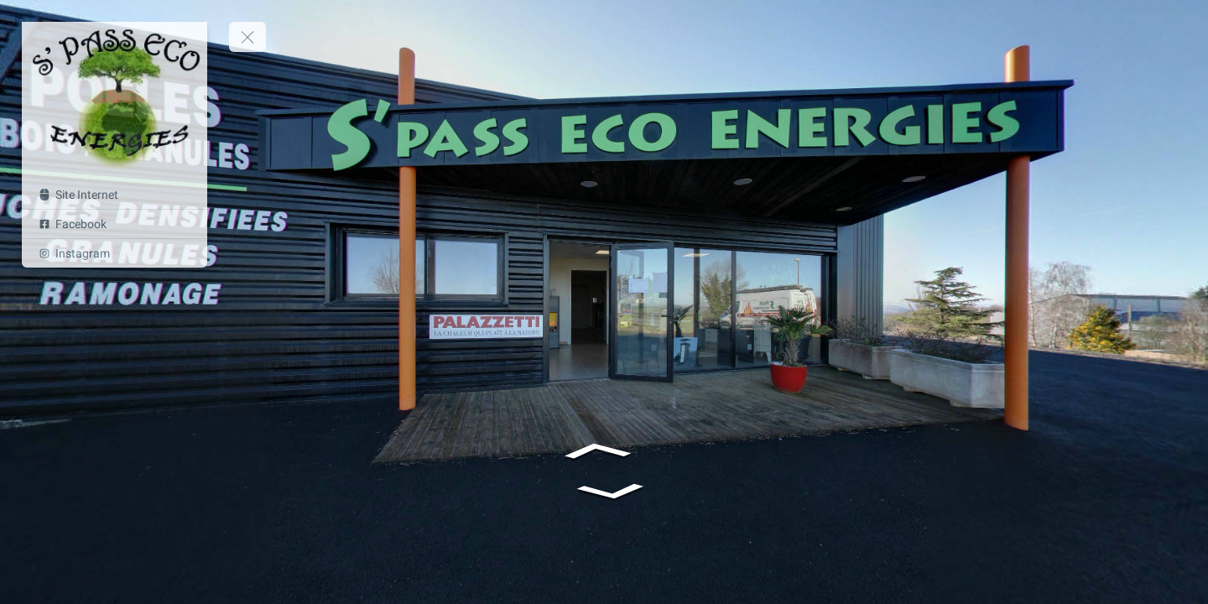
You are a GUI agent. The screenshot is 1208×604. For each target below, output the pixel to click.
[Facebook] (114, 224)
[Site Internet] (114, 194)
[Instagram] (114, 253)
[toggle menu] (247, 37)
